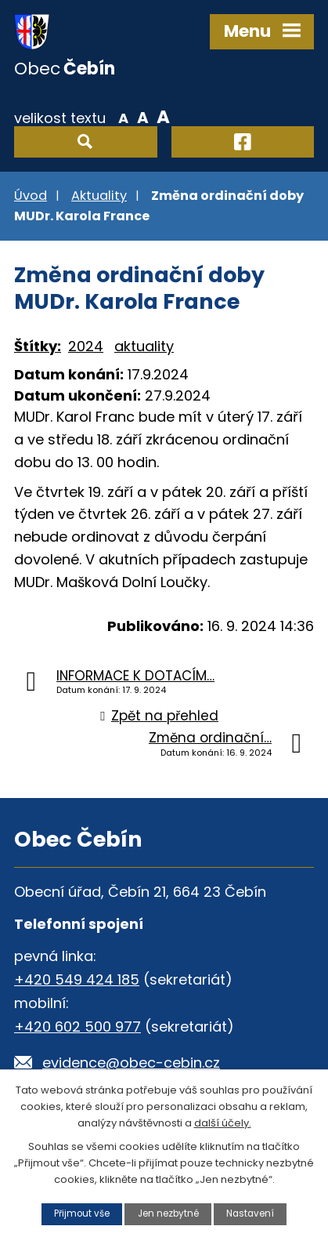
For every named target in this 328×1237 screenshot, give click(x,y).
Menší (123, 116)
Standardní (143, 116)
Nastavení (250, 1213)
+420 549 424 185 (76, 979)
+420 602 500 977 (77, 1026)
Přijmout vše (82, 1213)
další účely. (222, 1122)
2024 (85, 346)
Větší (163, 116)
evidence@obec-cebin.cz (131, 1062)
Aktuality (99, 196)
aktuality (144, 346)
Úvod (30, 196)
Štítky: (37, 346)
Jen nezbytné (168, 1213)
